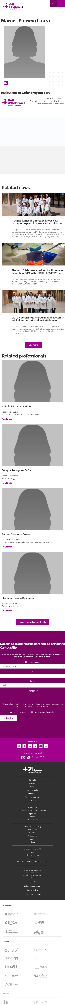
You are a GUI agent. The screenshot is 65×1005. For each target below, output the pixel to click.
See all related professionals (32, 622)
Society (32, 800)
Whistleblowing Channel (32, 894)
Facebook (24, 745)
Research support (32, 797)
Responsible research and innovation (32, 811)
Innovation (32, 794)
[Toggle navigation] (61, 3)
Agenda (32, 839)
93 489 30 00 (38, 757)
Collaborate (32, 836)
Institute (32, 780)
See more (33, 345)
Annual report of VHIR (32, 849)
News (32, 842)
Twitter (19, 745)
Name (32, 671)
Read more (7, 419)
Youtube (40, 745)
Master (32, 852)
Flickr (46, 745)
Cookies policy (32, 890)
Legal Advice (32, 882)
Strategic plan (32, 807)
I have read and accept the (34, 712)
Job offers (32, 833)
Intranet (32, 858)
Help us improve (32, 855)
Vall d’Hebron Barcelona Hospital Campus (32, 861)
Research (32, 783)
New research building (32, 827)
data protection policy (45, 712)
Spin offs (32, 814)
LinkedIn (30, 745)
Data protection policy (32, 886)
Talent (32, 787)
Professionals (33, 830)
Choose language (32, 662)
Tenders (32, 817)
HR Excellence (32, 820)
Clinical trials (32, 790)
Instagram (35, 745)
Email (6, 82)
